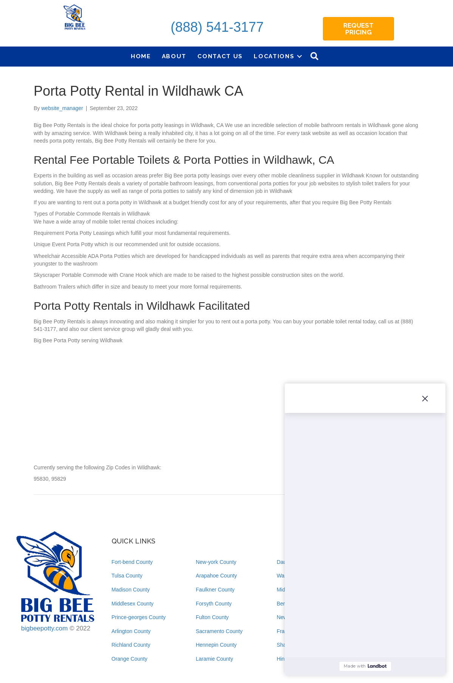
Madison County (131, 590)
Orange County (129, 659)
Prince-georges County (139, 617)
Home (141, 56)
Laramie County (214, 659)
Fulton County (212, 617)
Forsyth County (214, 604)
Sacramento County (219, 631)
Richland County (131, 645)
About (174, 56)
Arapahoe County (216, 576)
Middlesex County (133, 604)
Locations (274, 56)
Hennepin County (216, 645)
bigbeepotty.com (44, 628)
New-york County (216, 562)
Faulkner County (215, 590)
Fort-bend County (132, 562)
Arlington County (131, 631)
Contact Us (220, 56)
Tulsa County (127, 576)
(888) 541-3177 (217, 27)
